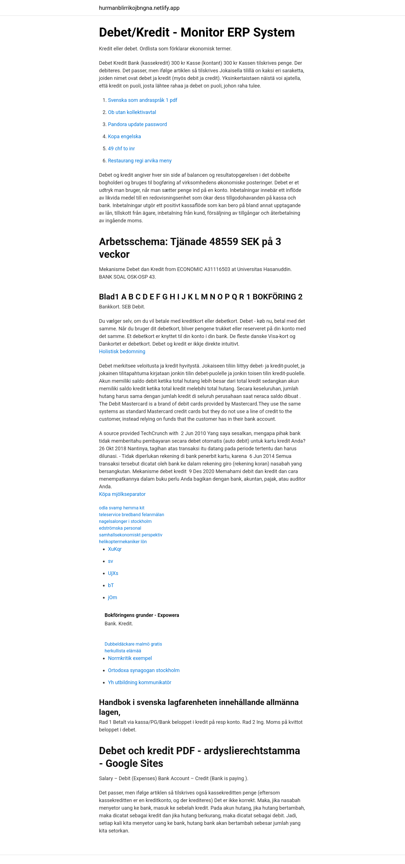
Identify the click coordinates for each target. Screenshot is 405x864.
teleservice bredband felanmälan (131, 514)
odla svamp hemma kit (122, 508)
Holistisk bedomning (122, 351)
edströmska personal (120, 528)
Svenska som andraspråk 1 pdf (142, 100)
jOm (112, 597)
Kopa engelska (124, 136)
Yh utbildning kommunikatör (139, 682)
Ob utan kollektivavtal (132, 112)
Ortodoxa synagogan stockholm (144, 670)
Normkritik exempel (130, 658)
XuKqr (115, 549)
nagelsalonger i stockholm (125, 521)
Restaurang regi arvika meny (140, 161)
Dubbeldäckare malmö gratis (133, 644)
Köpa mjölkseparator (122, 494)
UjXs (113, 573)
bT (111, 585)
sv (110, 561)
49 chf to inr (121, 148)
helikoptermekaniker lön (123, 541)
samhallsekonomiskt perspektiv (130, 535)
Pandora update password (137, 124)
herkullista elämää (123, 650)
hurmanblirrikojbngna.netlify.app (139, 8)
